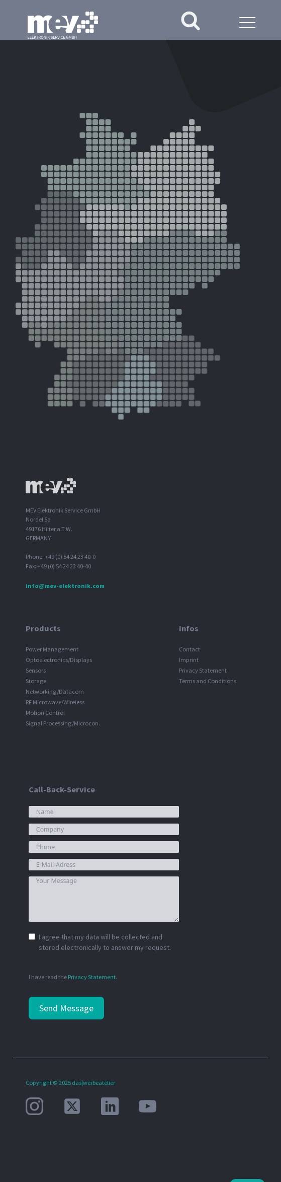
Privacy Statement (203, 670)
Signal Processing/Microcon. (63, 723)
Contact (189, 649)
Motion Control (45, 712)
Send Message (66, 1008)
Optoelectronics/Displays (59, 659)
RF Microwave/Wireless (55, 702)
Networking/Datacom (55, 691)
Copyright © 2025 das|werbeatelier (70, 1082)
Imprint (189, 659)
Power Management (52, 649)
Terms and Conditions (207, 681)
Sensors (36, 670)
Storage (36, 681)
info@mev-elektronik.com (65, 585)
